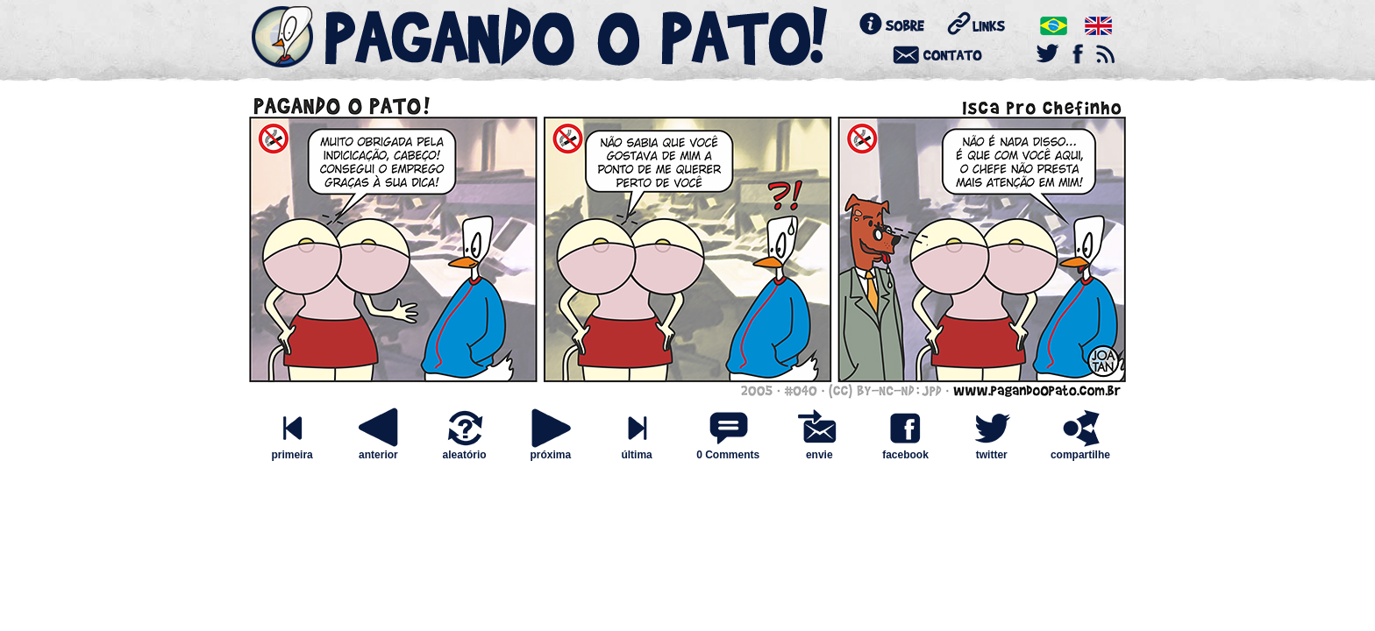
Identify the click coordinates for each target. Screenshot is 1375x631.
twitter (992, 450)
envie (819, 450)
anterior (378, 450)
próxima (551, 450)
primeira (292, 450)
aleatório (465, 450)
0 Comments (727, 455)
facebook (905, 450)
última (637, 450)
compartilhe (1080, 450)
